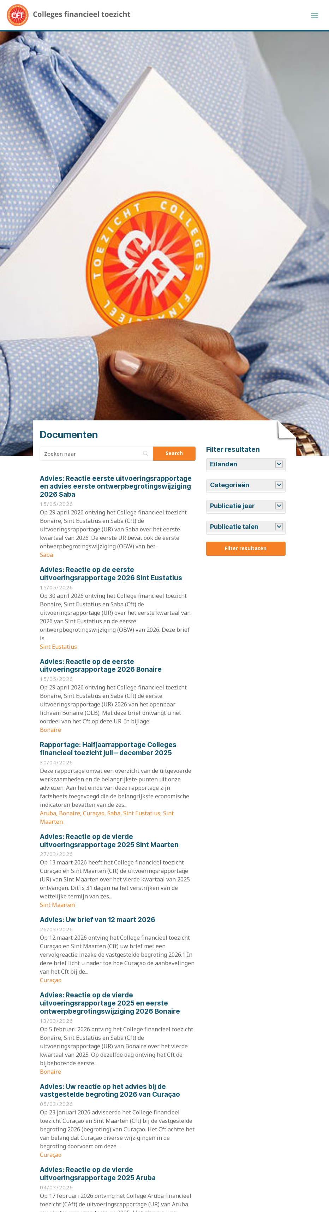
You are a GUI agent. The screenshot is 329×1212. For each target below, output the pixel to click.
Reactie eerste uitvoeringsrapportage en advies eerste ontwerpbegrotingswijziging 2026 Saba (116, 489)
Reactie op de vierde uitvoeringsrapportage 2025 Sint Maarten (109, 843)
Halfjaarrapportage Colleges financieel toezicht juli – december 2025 (108, 751)
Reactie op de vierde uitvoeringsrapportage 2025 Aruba (98, 1176)
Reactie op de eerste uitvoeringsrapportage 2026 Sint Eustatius (111, 576)
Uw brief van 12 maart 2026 (97, 922)
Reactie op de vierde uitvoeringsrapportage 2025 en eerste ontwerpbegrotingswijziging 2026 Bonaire (110, 1005)
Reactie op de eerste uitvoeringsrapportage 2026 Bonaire (101, 668)
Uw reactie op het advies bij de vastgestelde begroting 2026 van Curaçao (110, 1093)
